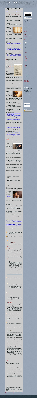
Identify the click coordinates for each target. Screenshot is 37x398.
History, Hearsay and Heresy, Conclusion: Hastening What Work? (27, 76)
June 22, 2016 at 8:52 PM (11, 366)
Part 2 (11, 14)
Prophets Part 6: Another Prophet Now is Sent (26, 80)
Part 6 (15, 14)
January (25, 66)
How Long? (25, 34)
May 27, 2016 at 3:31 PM (11, 248)
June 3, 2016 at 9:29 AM (11, 330)
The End (24, 33)
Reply (7, 246)
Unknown (8, 248)
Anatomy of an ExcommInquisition (26, 81)
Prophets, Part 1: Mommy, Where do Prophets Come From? (27, 77)
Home (14, 392)
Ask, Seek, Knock (25, 36)
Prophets (24, 39)
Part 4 (13, 14)
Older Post (22, 392)
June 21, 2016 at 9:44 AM (13, 242)
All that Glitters (25, 37)
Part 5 (14, 14)
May (25, 57)
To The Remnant (11, 2)
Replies (8, 259)
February (25, 65)
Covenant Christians (25, 31)
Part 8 (18, 14)
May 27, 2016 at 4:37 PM (12, 260)
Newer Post (6, 392)
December (26, 52)
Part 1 (9, 14)
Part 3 (12, 14)
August (25, 55)
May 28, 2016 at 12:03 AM (10, 302)
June (25, 56)
